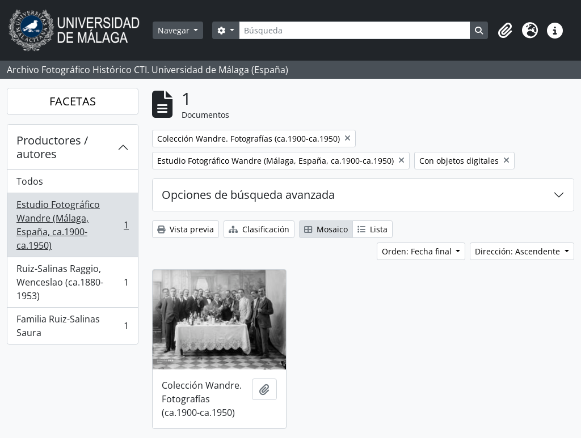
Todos (29, 181)
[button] (504, 30)
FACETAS (72, 101)
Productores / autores (52, 147)
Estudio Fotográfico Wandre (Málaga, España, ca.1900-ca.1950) (72, 225)
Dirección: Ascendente (518, 251)
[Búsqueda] (354, 30)
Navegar (175, 30)
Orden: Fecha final (418, 251)
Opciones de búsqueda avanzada (248, 194)
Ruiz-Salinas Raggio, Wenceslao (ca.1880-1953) (72, 282)
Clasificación (259, 229)
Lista (372, 229)
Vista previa (185, 229)
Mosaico (326, 229)
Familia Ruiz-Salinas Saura (72, 326)
